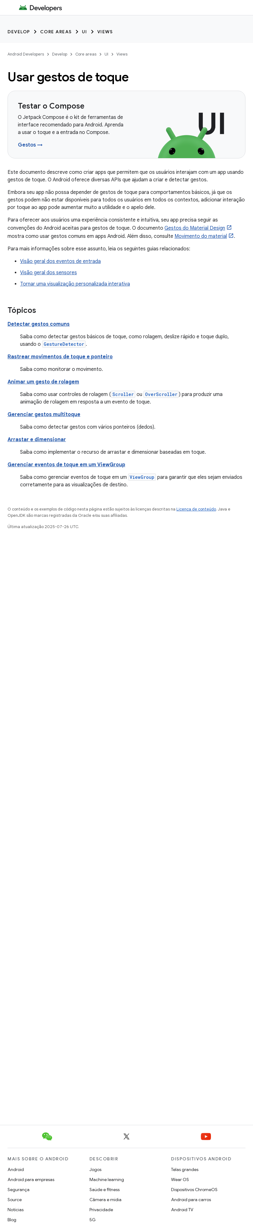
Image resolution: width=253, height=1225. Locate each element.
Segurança (19, 1189)
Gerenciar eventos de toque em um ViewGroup (66, 465)
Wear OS (180, 1179)
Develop (19, 32)
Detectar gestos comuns (39, 324)
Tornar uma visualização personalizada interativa (75, 284)
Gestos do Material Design (194, 228)
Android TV (182, 1209)
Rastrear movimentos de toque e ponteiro (60, 357)
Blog (12, 1219)
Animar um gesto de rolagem (43, 382)
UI (84, 32)
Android (16, 1169)
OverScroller (161, 394)
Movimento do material (201, 236)
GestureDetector (64, 344)
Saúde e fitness (104, 1189)
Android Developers (26, 54)
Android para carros (191, 1199)
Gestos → (30, 145)
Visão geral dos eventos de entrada (60, 261)
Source (15, 1199)
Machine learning (106, 1179)
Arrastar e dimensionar (37, 439)
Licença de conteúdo (196, 509)
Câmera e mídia (105, 1199)
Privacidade (101, 1209)
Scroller (123, 394)
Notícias (16, 1209)
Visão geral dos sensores (48, 273)
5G (92, 1219)
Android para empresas (31, 1179)
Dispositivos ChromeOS (194, 1189)
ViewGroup (142, 477)
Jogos (95, 1169)
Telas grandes (184, 1169)
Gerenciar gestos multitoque (44, 414)
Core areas (56, 32)
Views (105, 32)
